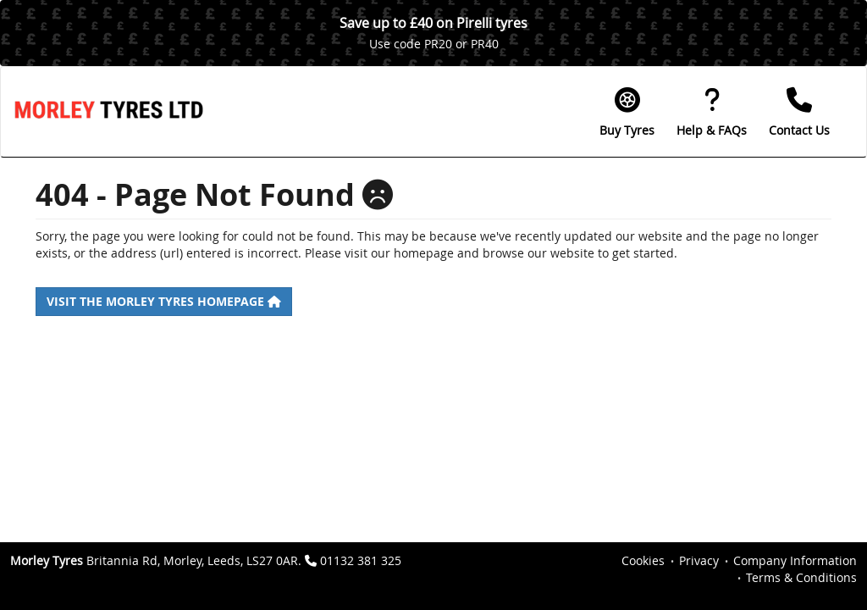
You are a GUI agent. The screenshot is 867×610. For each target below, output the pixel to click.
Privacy (699, 560)
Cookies (643, 560)
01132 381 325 (360, 560)
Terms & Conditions (801, 577)
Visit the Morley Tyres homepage (164, 301)
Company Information (795, 560)
